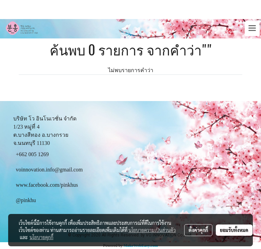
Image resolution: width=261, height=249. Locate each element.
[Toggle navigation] (252, 28)
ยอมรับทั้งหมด (234, 230)
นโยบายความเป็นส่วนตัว (152, 230)
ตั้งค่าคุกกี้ (198, 230)
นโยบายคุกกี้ (41, 237)
